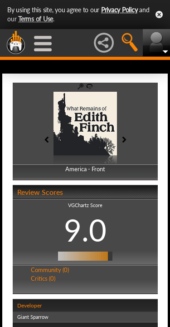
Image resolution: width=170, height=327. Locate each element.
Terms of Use (35, 19)
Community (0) (50, 269)
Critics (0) (43, 278)
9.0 (85, 230)
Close (159, 14)
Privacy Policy (119, 10)
